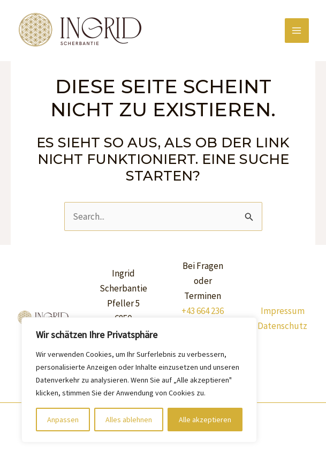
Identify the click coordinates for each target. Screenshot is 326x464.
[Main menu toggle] (297, 30)
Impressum (283, 311)
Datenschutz (282, 326)
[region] (139, 380)
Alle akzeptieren (205, 419)
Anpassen (63, 419)
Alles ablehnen (128, 419)
